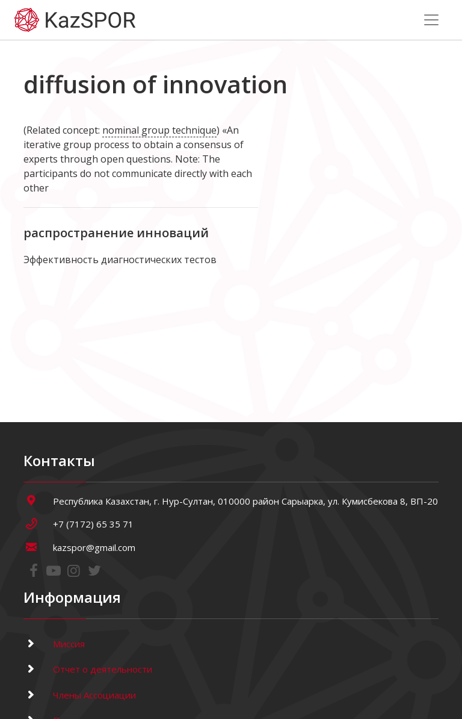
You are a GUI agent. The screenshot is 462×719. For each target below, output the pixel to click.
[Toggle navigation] (431, 19)
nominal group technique (159, 130)
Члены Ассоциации (79, 695)
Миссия (54, 644)
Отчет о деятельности (87, 669)
